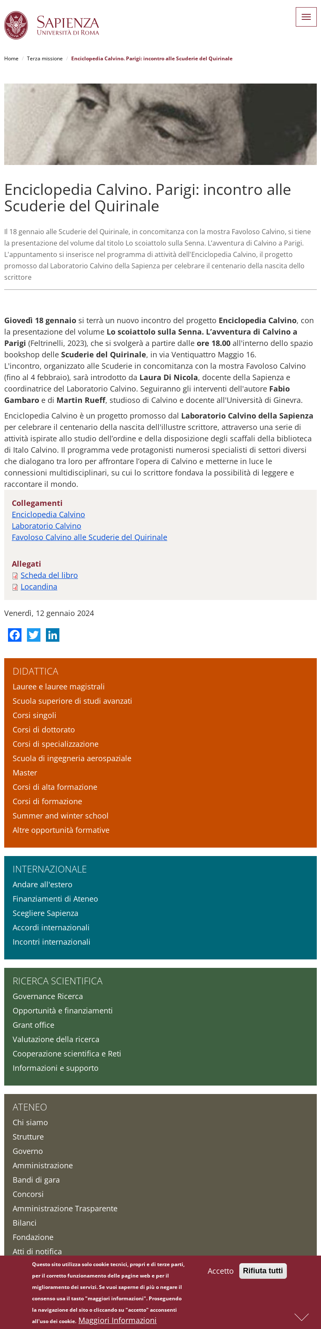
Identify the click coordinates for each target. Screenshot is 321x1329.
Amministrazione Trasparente (65, 1208)
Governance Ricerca (48, 996)
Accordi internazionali (51, 927)
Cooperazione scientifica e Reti (67, 1053)
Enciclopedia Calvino (48, 514)
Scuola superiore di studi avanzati (72, 701)
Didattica (35, 670)
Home (11, 58)
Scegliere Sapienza (45, 913)
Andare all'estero (42, 884)
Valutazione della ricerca (56, 1039)
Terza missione (45, 58)
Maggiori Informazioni (117, 1322)
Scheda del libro (49, 575)
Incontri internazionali (52, 942)
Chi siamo (30, 1122)
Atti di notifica (37, 1251)
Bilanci (25, 1223)
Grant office (33, 1025)
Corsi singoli (34, 715)
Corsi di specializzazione (56, 744)
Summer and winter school (61, 815)
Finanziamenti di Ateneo (55, 899)
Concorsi (28, 1194)
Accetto (221, 1273)
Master (25, 772)
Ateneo (30, 1106)
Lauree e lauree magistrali (59, 686)
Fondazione (33, 1237)
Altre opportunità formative (61, 830)
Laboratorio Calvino (46, 526)
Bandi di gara (36, 1180)
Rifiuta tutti (263, 1273)
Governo (28, 1151)
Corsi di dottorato (44, 729)
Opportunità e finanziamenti (63, 1010)
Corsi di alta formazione (55, 787)
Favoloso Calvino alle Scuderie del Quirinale (89, 537)
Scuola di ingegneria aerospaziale (72, 758)
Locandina (39, 586)
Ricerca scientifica (57, 980)
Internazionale (50, 868)
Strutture (28, 1137)
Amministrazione (43, 1165)
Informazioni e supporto (56, 1068)
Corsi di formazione (47, 801)
